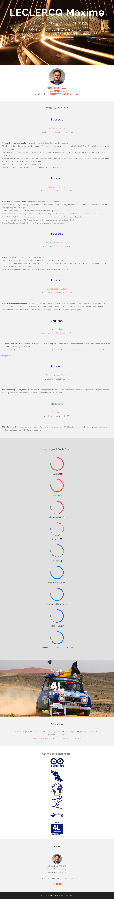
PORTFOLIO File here (64, 94)
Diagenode (57, 412)
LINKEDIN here (57, 91)
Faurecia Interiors (57, 128)
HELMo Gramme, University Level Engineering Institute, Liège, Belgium (57, 738)
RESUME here (56, 88)
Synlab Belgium (57, 329)
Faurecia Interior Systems (57, 242)
